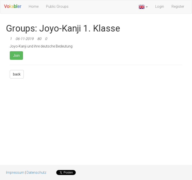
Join (16, 56)
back (16, 74)
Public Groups (57, 6)
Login (159, 6)
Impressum (15, 172)
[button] (143, 7)
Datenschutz (36, 172)
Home (33, 6)
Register (178, 6)
